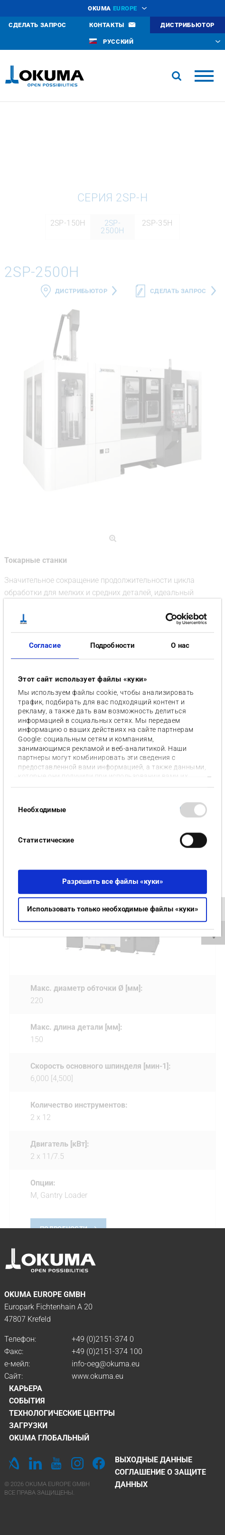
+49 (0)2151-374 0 (103, 1339)
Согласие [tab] (45, 645)
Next (206, 1019)
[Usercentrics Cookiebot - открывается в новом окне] (165, 619)
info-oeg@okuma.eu (106, 1363)
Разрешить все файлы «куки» (112, 881)
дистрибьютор (81, 396)
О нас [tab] (180, 645)
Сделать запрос (178, 396)
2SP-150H (67, 328)
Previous (18, 1019)
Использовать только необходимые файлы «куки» (112, 909)
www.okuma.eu (97, 1376)
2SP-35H (157, 328)
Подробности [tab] (112, 645)
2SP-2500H (112, 332)
